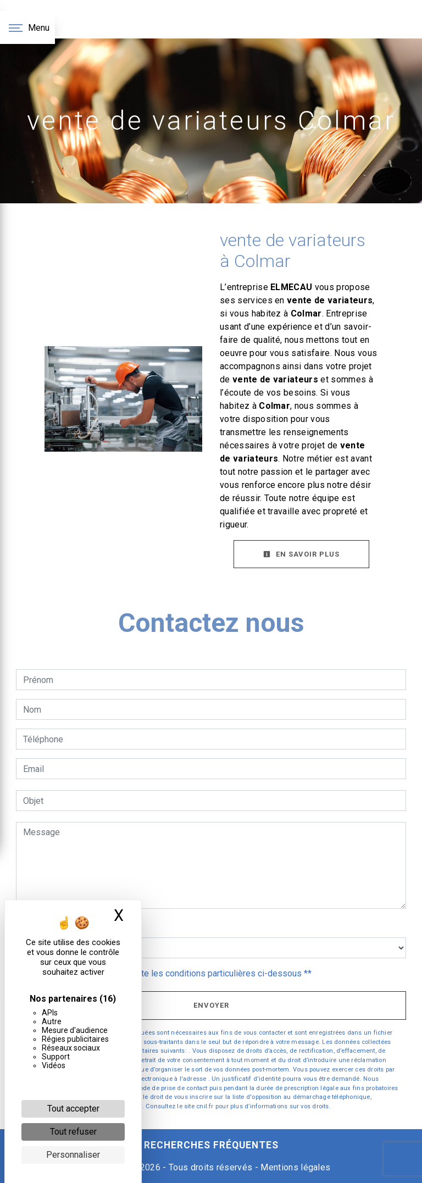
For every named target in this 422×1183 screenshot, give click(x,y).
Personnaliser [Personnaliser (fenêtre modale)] (73, 1154)
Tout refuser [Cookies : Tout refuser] (73, 1131)
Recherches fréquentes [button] (211, 1145)
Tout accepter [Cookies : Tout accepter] (73, 1108)
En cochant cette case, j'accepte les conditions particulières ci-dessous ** (169, 973)
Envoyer (211, 1005)
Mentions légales (294, 1167)
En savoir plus (301, 554)
